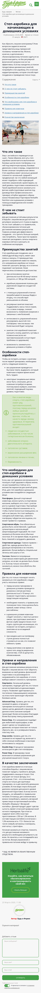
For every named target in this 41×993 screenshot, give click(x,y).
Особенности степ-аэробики (16, 97)
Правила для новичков (14, 108)
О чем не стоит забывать (15, 89)
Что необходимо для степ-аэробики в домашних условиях (20, 103)
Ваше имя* (8, 962)
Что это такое (10, 84)
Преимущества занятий (14, 93)
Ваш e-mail (8, 970)
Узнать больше (20, 890)
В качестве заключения (14, 117)
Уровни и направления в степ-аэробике (21, 113)
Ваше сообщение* (10, 941)
